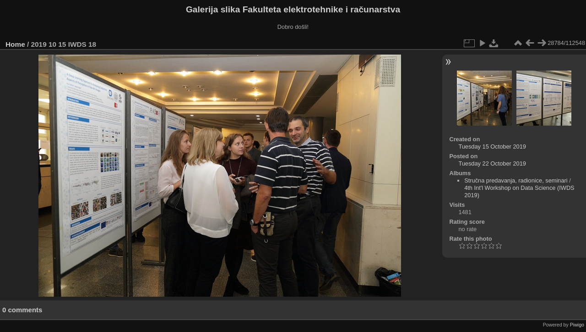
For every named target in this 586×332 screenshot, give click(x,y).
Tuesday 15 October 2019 (492, 146)
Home (15, 44)
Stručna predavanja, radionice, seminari (516, 180)
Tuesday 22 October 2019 (492, 163)
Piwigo (577, 324)
